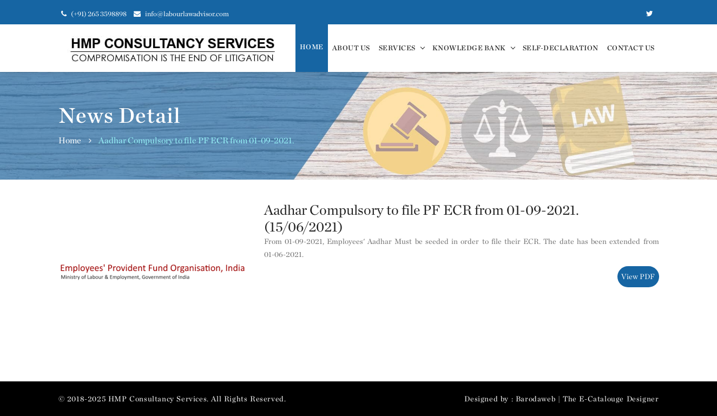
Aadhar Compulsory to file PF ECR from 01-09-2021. (196, 140)
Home (312, 47)
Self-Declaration (560, 48)
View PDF (638, 276)
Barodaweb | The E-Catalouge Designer (587, 398)
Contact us (631, 48)
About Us (351, 48)
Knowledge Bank (469, 48)
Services (397, 48)
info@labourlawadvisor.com (181, 14)
